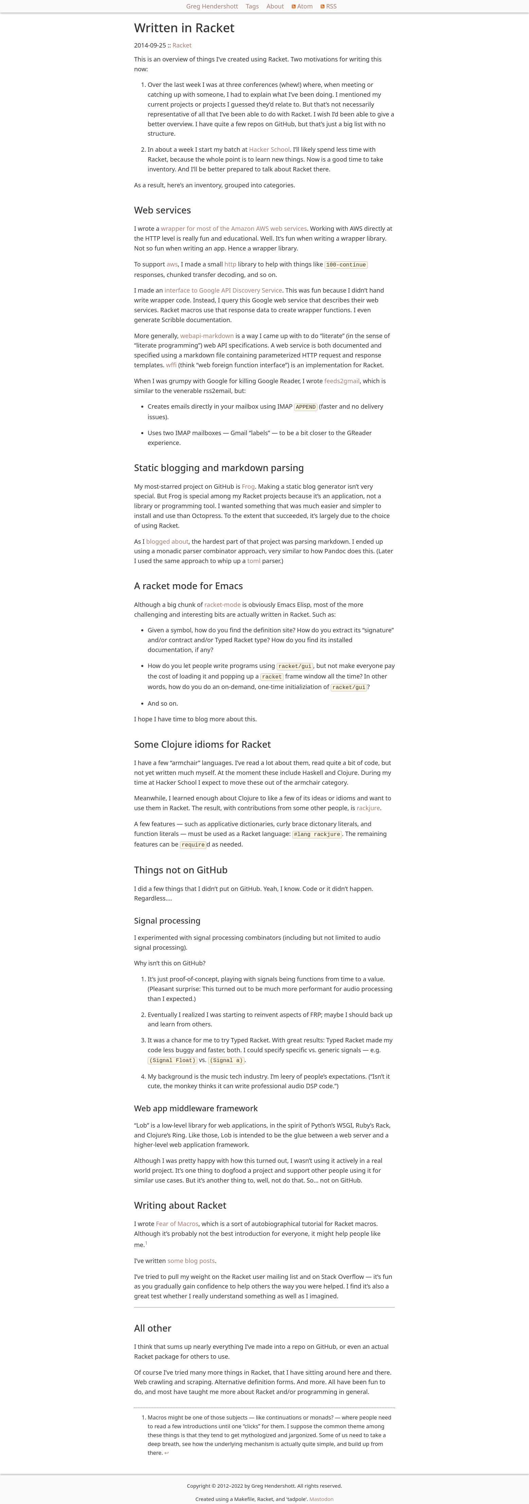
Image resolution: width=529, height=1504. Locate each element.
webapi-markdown (207, 335)
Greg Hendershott (212, 6)
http (230, 264)
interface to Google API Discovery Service (223, 289)
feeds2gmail (342, 380)
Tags (252, 6)
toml (253, 559)
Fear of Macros (177, 1218)
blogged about (167, 540)
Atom (302, 6)
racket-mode (222, 603)
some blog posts (191, 1255)
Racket (181, 45)
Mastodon (321, 1493)
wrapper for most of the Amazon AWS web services (234, 228)
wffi (171, 364)
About (275, 6)
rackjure (368, 804)
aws (172, 264)
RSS (329, 6)
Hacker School (269, 149)
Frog (248, 485)
